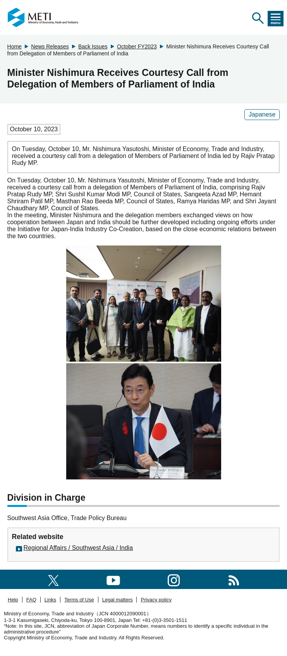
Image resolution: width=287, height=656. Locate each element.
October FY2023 (137, 46)
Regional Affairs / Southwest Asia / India (78, 547)
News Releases (50, 46)
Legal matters (117, 600)
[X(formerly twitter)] (53, 579)
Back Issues (92, 46)
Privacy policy (156, 600)
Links (50, 600)
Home (14, 46)
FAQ (31, 600)
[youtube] (113, 579)
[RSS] (234, 579)
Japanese (262, 114)
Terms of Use (79, 600)
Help (13, 600)
